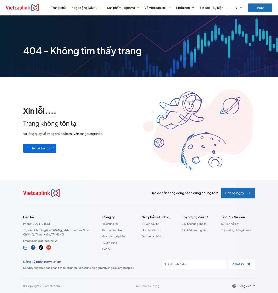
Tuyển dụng (109, 242)
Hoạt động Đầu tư (84, 8)
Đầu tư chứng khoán (194, 223)
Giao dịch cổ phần (113, 236)
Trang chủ (58, 8)
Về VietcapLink (155, 8)
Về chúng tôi (110, 223)
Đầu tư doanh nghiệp (194, 230)
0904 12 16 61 (41, 223)
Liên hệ (260, 7)
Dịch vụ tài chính (152, 236)
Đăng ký (238, 264)
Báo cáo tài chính (112, 230)
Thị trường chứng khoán (236, 230)
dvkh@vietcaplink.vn (44, 240)
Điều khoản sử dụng (147, 286)
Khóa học (183, 8)
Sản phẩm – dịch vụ (121, 8)
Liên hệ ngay (234, 193)
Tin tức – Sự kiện (211, 8)
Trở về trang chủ (42, 148)
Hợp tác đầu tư (151, 230)
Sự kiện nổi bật (230, 223)
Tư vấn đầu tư (150, 223)
